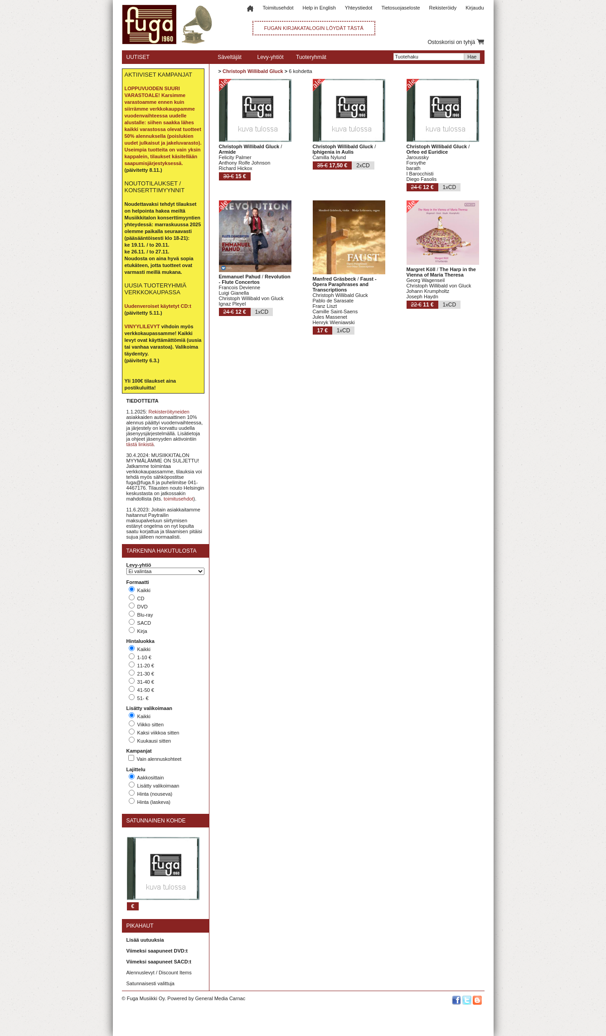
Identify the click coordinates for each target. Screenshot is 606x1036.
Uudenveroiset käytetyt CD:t (158, 306)
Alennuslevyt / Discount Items (159, 972)
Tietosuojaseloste (400, 7)
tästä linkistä (140, 444)
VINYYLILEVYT (142, 326)
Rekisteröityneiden (168, 411)
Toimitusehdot (278, 7)
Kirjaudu (474, 7)
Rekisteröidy (443, 7)
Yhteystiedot (359, 7)
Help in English (318, 7)
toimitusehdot (178, 498)
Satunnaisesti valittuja (150, 983)
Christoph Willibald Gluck (253, 71)
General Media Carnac (220, 998)
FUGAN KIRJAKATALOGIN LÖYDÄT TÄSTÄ (314, 28)
